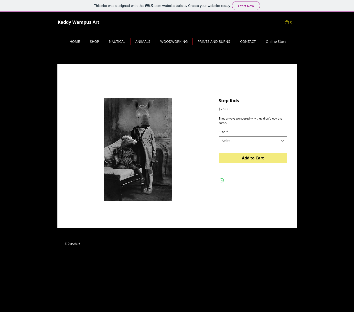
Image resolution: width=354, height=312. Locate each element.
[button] (291, 22)
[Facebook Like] (74, 233)
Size (223, 132)
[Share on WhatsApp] (222, 180)
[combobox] (253, 140)
